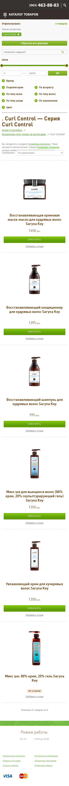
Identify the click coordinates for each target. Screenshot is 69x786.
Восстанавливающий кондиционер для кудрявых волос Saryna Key (34, 309)
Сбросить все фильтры (34, 43)
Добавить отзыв (34, 246)
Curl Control (10, 34)
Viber (6, 5)
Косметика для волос (39, 144)
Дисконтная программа (45, 761)
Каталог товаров (23, 14)
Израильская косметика (14, 756)
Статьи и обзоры (10, 765)
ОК (57, 73)
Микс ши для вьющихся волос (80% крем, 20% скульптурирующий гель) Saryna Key (34, 496)
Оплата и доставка (11, 761)
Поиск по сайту (64, 5)
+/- (3, 80)
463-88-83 (44, 5)
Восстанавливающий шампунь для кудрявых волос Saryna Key (34, 402)
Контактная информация (46, 756)
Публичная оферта (43, 765)
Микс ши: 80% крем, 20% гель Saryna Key (34, 678)
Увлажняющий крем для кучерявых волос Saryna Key (34, 586)
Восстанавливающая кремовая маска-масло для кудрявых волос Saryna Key (34, 219)
